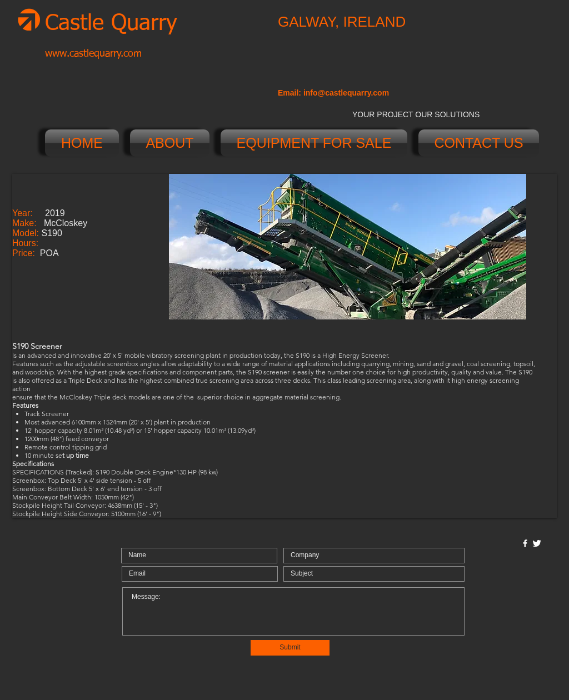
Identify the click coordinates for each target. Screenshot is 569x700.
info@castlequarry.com (346, 92)
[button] (347, 246)
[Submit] (290, 648)
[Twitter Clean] (537, 543)
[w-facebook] (525, 543)
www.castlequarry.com (93, 54)
